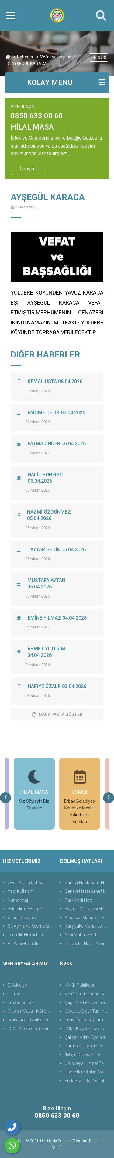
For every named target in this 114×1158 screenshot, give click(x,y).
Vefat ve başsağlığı (58, 56)
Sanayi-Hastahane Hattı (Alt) (88, 891)
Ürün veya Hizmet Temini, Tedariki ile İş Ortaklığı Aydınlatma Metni (88, 1063)
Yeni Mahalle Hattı (81, 934)
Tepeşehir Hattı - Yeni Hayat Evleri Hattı (88, 943)
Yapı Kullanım (21, 891)
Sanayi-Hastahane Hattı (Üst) (88, 882)
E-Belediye (17, 985)
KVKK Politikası (79, 985)
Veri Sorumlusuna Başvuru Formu (88, 993)
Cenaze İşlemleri (23, 917)
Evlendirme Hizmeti (26, 908)
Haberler (25, 56)
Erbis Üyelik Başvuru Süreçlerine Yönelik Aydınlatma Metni (88, 1019)
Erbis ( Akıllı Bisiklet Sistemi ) (31, 1019)
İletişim (28, 169)
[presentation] (5, 797)
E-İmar (14, 993)
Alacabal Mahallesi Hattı (87, 917)
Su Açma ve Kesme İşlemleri (31, 926)
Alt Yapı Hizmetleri (25, 943)
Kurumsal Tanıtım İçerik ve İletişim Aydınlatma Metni (88, 1045)
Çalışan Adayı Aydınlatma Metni (88, 1037)
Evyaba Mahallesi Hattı (86, 908)
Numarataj (18, 900)
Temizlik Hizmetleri (25, 934)
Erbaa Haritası (21, 1002)
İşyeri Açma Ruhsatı (27, 882)
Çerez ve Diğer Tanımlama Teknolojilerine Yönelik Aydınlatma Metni (88, 1011)
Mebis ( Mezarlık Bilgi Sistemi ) (31, 1011)
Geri (99, 57)
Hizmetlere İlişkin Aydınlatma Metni (88, 1071)
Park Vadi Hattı (79, 900)
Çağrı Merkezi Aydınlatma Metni (88, 1002)
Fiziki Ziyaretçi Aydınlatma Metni (88, 1080)
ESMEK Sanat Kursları (29, 1028)
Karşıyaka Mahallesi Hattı (88, 926)
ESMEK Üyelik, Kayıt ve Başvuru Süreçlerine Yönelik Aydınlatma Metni (88, 1028)
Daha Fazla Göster (57, 714)
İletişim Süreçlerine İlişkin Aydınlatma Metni (88, 1054)
